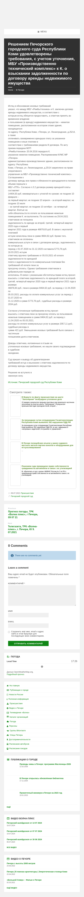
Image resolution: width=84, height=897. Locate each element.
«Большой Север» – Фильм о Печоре (24, 880)
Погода (11, 721)
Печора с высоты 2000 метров (21, 863)
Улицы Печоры (15, 735)
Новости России (15, 694)
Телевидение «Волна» (18, 712)
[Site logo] (42, 23)
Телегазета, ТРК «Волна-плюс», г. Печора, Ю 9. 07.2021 (22, 529)
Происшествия (27, 493)
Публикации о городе (17, 690)
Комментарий (16, 583)
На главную (13, 685)
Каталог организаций (17, 717)
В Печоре (20, 90)
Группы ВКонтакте (16, 730)
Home (10, 90)
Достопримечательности (18, 739)
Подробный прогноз (15, 674)
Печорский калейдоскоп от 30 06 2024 (24, 839)
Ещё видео (12, 888)
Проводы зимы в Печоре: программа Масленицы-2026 (45, 764)
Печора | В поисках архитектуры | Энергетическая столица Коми (37, 872)
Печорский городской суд (22, 496)
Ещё (9, 807)
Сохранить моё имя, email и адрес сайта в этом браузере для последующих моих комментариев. (27, 633)
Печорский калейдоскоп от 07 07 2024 (24, 831)
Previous (12, 508)
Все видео (12, 847)
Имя (10, 611)
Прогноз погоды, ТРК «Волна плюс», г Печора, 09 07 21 (23, 514)
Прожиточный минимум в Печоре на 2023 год (41, 793)
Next (10, 523)
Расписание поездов (17, 748)
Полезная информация (18, 699)
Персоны (12, 726)
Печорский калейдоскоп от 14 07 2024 (24, 823)
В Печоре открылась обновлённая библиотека (41, 778)
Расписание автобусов (18, 744)
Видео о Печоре (15, 708)
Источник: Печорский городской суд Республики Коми (35, 382)
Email (11, 622)
